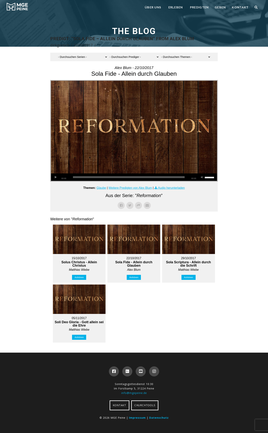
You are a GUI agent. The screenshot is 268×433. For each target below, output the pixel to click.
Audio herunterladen (171, 187)
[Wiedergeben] (55, 177)
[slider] (129, 177)
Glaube (101, 187)
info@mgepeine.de (134, 393)
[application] (134, 177)
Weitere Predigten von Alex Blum (130, 187)
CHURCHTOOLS (144, 405)
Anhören (79, 277)
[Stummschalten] (202, 177)
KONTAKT (119, 405)
